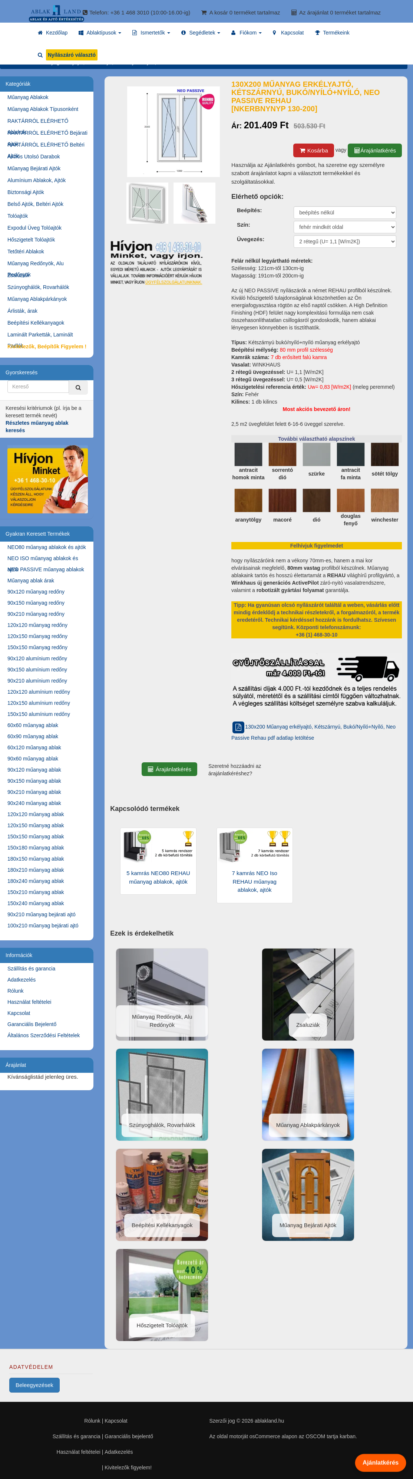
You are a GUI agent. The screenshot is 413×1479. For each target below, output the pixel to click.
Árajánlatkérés (375, 150)
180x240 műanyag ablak (35, 881)
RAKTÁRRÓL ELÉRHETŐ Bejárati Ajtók (47, 134)
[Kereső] (78, 387)
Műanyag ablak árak (30, 581)
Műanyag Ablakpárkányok (37, 299)
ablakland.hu (269, 1421)
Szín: (243, 224)
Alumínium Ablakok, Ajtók (36, 180)
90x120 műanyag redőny (36, 592)
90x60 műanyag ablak (32, 759)
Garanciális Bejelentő (31, 1024)
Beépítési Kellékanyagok (35, 323)
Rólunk (15, 991)
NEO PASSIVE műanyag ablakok (45, 569)
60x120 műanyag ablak (34, 747)
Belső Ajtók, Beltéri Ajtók (35, 204)
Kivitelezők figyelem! (128, 1467)
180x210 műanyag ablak (35, 870)
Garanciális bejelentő (129, 1436)
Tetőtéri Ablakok (25, 251)
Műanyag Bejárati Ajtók (33, 168)
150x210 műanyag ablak (35, 892)
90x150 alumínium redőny (37, 670)
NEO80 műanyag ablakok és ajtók (46, 547)
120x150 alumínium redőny (38, 703)
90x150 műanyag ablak (34, 781)
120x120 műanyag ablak (35, 814)
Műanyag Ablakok (28, 97)
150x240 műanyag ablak (35, 903)
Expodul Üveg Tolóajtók (34, 228)
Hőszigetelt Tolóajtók (31, 240)
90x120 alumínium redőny (37, 658)
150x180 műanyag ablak (35, 848)
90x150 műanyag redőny (36, 603)
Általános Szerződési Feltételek (43, 1035)
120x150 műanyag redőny (37, 636)
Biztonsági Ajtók (25, 192)
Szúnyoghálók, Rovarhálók (38, 287)
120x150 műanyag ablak (35, 825)
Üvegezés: (250, 239)
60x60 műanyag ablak (32, 725)
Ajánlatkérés (380, 1462)
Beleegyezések (34, 1385)
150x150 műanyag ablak (35, 836)
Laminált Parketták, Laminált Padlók (40, 336)
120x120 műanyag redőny (37, 625)
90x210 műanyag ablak (34, 792)
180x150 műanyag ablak (35, 859)
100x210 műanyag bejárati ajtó (42, 926)
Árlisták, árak (22, 311)
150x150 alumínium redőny (38, 714)
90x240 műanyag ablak (34, 803)
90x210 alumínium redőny (37, 681)
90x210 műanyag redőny (36, 614)
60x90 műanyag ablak (32, 736)
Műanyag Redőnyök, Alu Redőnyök (35, 264)
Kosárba (313, 150)
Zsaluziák (18, 275)
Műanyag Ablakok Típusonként (42, 109)
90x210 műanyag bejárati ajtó (41, 914)
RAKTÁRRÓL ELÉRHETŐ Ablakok (37, 122)
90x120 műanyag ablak (34, 770)
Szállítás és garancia (31, 969)
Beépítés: (249, 210)
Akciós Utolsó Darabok (33, 157)
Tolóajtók (17, 216)
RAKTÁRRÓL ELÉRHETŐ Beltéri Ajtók (46, 146)
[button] (100, 32)
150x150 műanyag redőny (37, 647)
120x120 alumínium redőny (38, 692)
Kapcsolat (18, 1013)
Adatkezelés (21, 980)
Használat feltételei (29, 1002)
